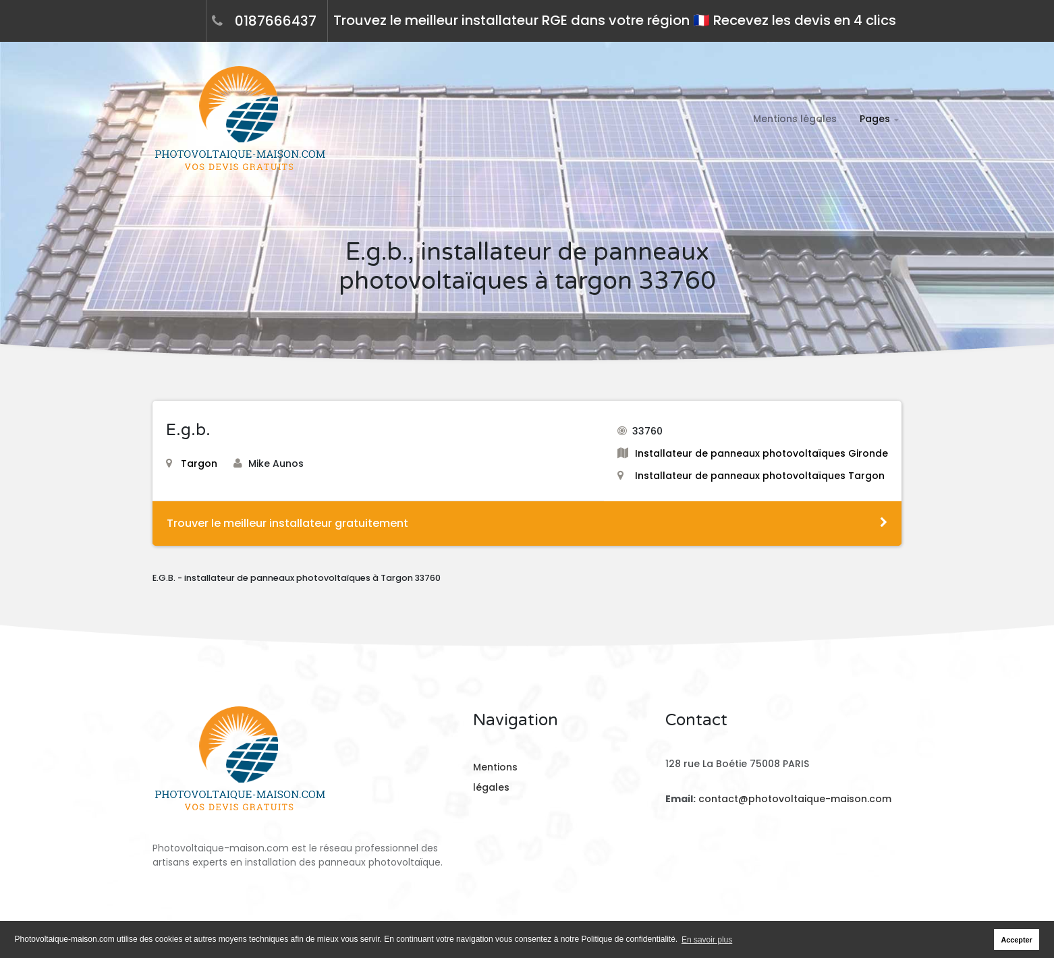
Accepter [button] (1016, 940)
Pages (875, 118)
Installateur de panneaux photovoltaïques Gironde (761, 453)
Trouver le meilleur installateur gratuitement (527, 523)
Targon (191, 463)
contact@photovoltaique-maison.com (793, 799)
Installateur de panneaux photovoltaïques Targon (760, 475)
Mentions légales (795, 118)
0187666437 (275, 20)
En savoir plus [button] (707, 940)
